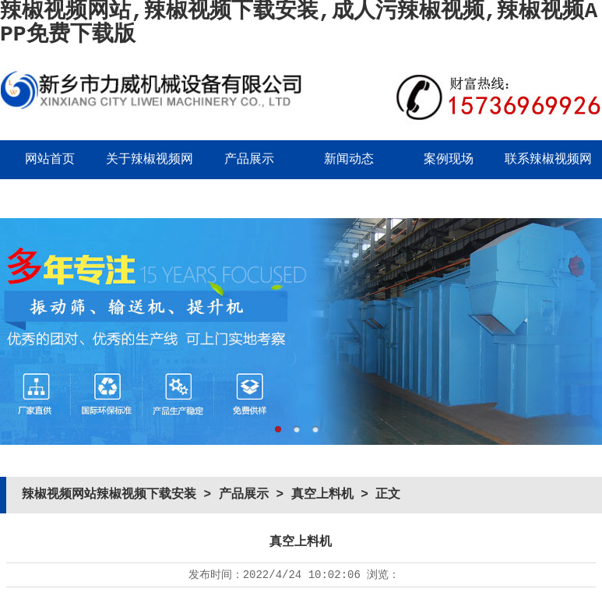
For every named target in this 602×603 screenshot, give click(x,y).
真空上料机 (322, 495)
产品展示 (249, 160)
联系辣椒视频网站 (548, 179)
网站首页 (50, 160)
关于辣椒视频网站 (149, 179)
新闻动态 (349, 160)
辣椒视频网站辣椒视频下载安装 (109, 495)
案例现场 (449, 160)
